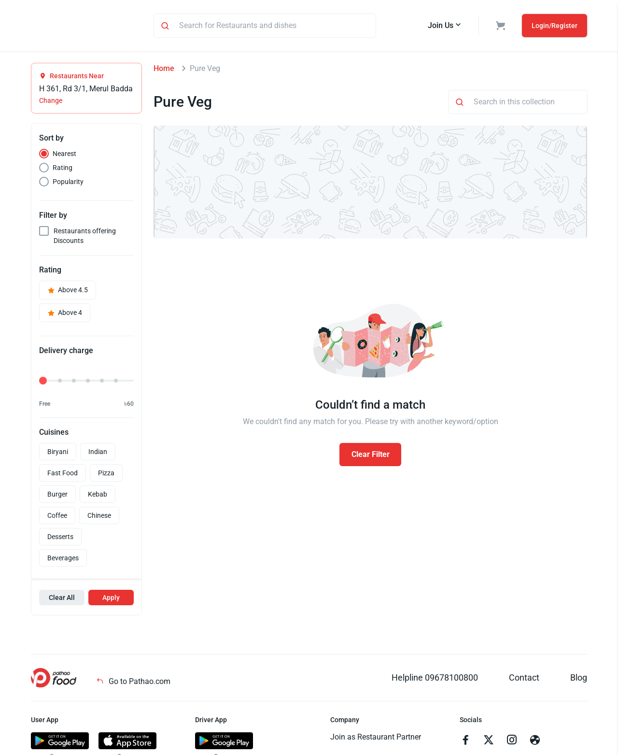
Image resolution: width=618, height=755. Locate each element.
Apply (111, 599)
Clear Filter (370, 455)
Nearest (64, 155)
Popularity (68, 183)
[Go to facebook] (465, 742)
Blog (578, 679)
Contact (524, 679)
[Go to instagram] (512, 742)
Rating (62, 169)
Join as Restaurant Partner (375, 738)
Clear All (62, 599)
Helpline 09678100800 (435, 679)
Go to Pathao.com (133, 682)
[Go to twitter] (488, 742)
